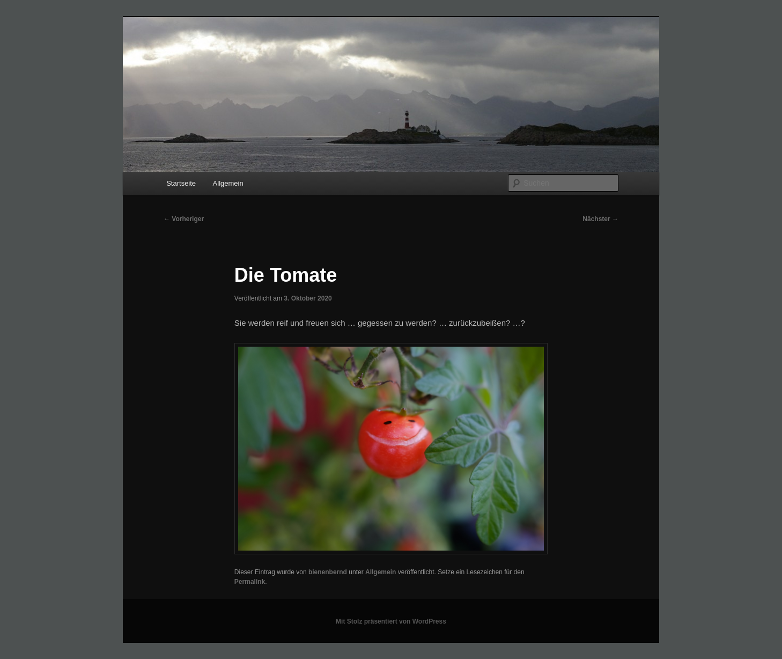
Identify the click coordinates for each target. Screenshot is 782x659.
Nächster (600, 219)
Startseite (181, 183)
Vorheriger (184, 219)
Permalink (249, 581)
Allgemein (228, 183)
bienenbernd (327, 572)
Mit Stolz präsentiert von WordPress (391, 621)
